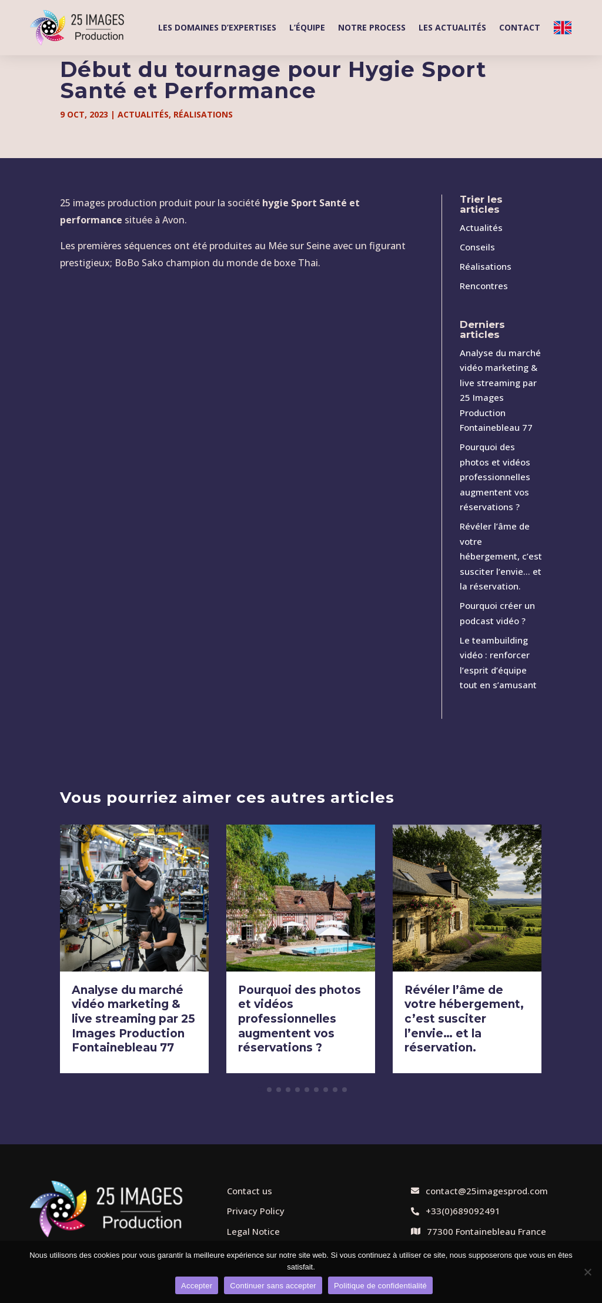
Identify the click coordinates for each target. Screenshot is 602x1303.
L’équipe (307, 27)
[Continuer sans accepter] (587, 1272)
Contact (519, 27)
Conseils (477, 247)
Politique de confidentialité (380, 1285)
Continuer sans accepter (273, 1285)
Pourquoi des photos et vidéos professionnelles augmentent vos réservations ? (495, 477)
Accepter (196, 1285)
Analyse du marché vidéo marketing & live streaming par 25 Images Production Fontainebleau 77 (133, 1019)
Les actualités (452, 27)
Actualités (143, 114)
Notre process (372, 27)
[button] (259, 1089)
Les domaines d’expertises (217, 27)
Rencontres (484, 286)
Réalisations (203, 114)
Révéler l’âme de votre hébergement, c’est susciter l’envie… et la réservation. (501, 556)
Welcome (562, 27)
